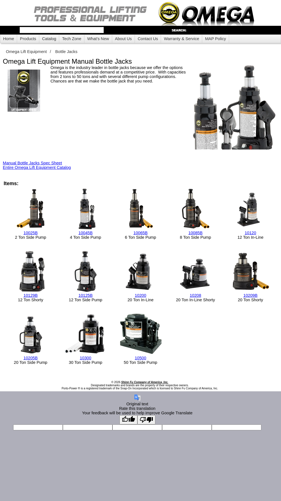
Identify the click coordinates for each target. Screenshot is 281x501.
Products (28, 38)
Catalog (49, 38)
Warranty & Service (181, 38)
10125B (86, 295)
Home (8, 38)
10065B (140, 233)
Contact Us (148, 38)
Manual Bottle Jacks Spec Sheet (32, 163)
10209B (250, 295)
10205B (31, 358)
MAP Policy (215, 38)
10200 (140, 295)
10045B (86, 233)
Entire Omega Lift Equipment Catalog (37, 167)
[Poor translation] (146, 419)
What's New (98, 38)
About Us (123, 38)
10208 (195, 295)
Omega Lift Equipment (26, 51)
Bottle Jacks (66, 51)
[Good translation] (128, 419)
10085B (195, 233)
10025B (31, 233)
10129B (31, 295)
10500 (140, 358)
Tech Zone (71, 38)
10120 (250, 233)
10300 (85, 358)
